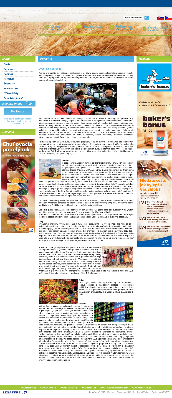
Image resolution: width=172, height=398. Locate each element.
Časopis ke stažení (13, 98)
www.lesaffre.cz (28, 388)
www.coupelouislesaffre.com (114, 388)
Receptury (9, 78)
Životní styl (9, 83)
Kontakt (23, 17)
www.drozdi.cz (89, 388)
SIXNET (165, 392)
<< (40, 379)
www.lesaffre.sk (48, 388)
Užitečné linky (11, 93)
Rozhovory (9, 69)
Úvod (7, 17)
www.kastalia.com (69, 388)
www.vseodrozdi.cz (141, 388)
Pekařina (8, 73)
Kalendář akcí (11, 88)
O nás (7, 64)
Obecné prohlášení (125, 392)
